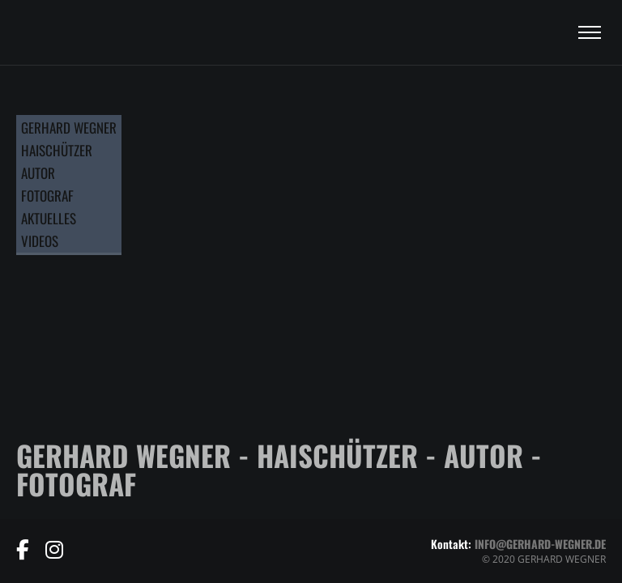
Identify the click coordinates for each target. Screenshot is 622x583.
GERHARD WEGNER (69, 127)
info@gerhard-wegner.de (540, 543)
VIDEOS (39, 241)
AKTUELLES (48, 218)
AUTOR (38, 173)
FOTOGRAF (47, 195)
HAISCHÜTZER (56, 150)
